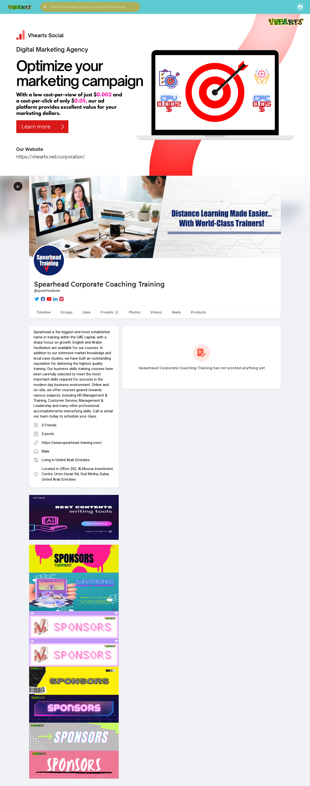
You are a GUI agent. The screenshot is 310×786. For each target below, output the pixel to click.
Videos (156, 312)
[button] (90, 7)
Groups (66, 312)
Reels (176, 312)
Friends (110, 312)
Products (198, 312)
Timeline (44, 312)
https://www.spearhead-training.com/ (72, 442)
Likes (86, 312)
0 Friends (49, 425)
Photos (134, 312)
